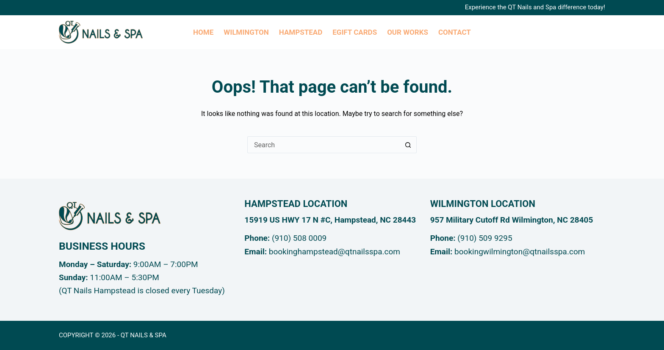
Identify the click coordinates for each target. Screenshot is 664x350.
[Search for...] (323, 144)
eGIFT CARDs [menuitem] (354, 32)
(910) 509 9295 (484, 238)
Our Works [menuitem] (407, 32)
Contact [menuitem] (454, 32)
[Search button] (408, 144)
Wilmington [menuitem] (246, 32)
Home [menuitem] (203, 32)
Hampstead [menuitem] (300, 32)
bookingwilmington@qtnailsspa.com (519, 251)
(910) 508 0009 (299, 238)
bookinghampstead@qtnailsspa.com (334, 251)
